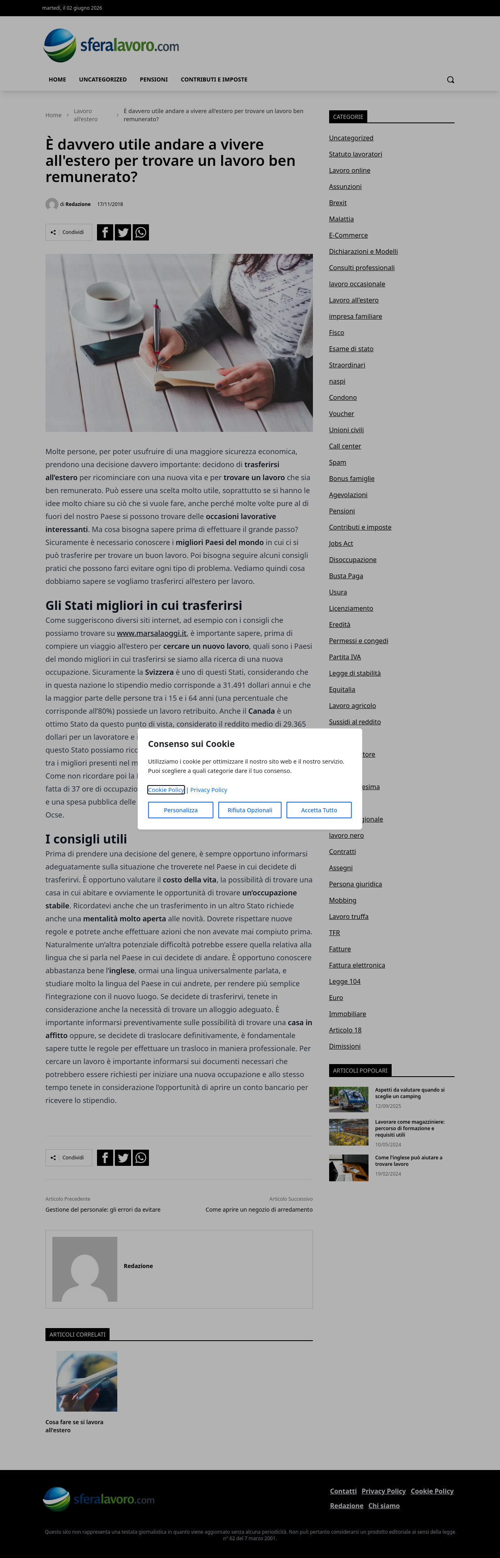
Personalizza (181, 810)
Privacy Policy (208, 790)
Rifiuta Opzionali (250, 810)
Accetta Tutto (319, 810)
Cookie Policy (166, 790)
